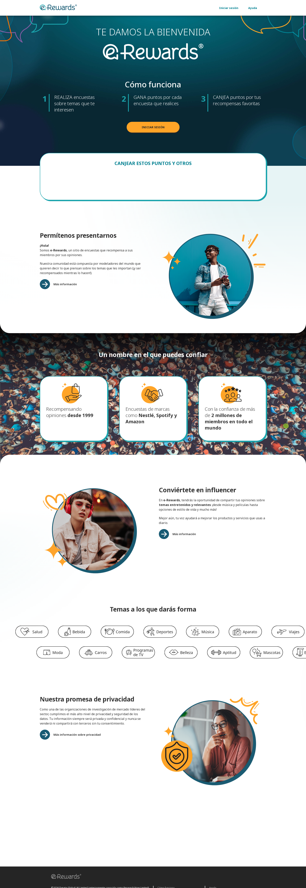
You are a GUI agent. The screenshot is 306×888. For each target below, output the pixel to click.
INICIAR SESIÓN (153, 131)
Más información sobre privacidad (77, 738)
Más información (65, 288)
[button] (64, 877)
